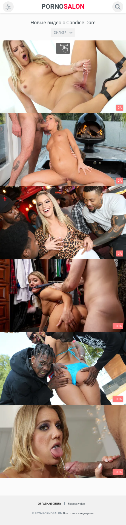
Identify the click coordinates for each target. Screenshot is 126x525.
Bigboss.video (76, 503)
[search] (117, 6)
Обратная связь (49, 503)
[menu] (8, 6)
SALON (63, 6)
